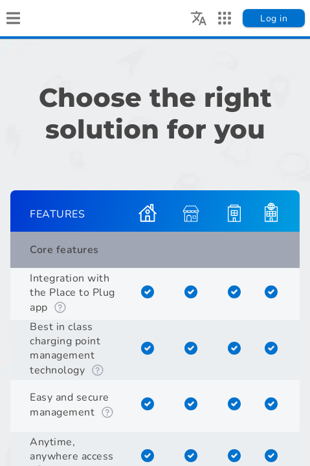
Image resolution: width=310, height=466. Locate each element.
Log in (273, 18)
